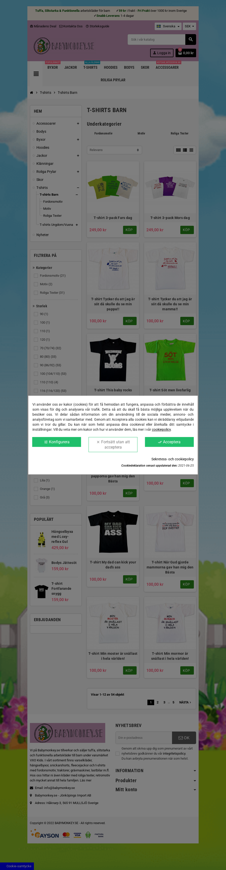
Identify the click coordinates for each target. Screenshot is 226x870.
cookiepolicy (161, 429)
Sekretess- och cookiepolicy (172, 459)
